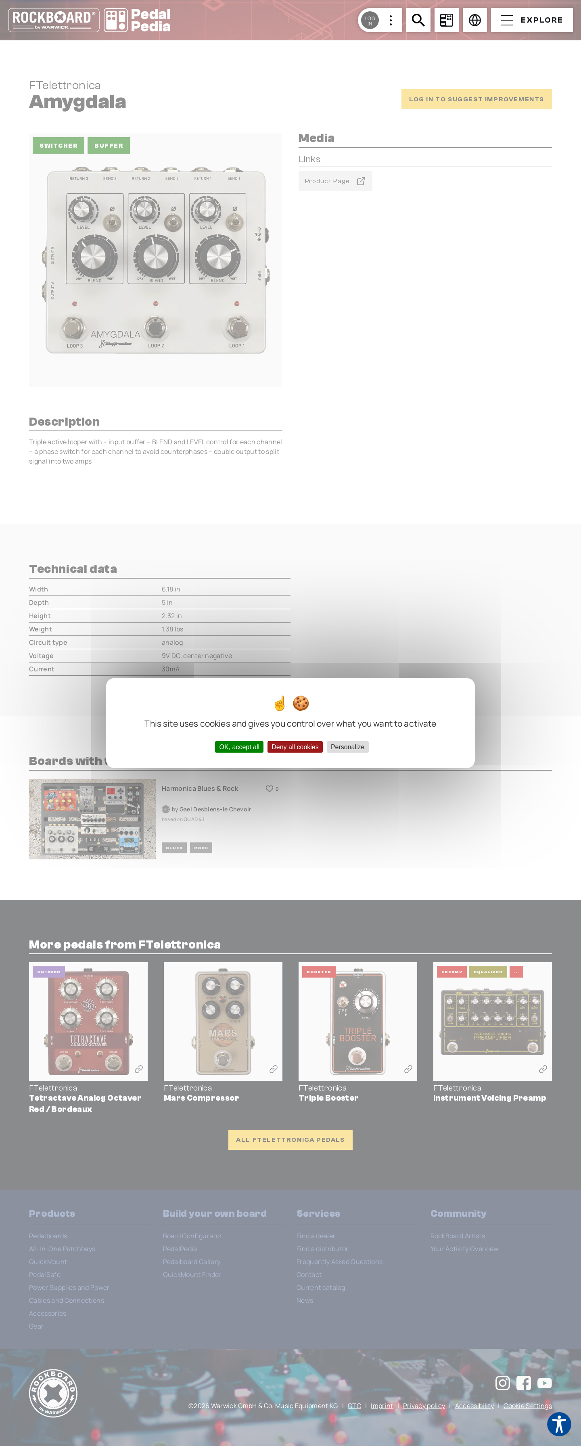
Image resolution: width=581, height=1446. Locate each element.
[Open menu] (532, 20)
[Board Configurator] (447, 20)
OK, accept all (239, 746)
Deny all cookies (295, 746)
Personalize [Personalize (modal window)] (348, 746)
